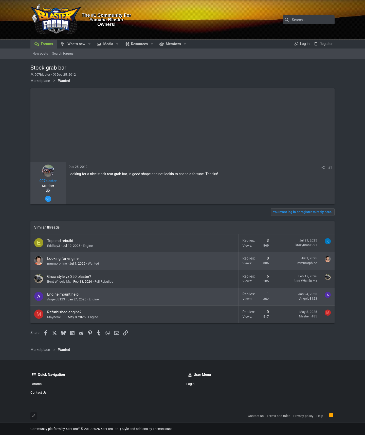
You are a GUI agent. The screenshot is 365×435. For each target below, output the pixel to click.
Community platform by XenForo (74, 429)
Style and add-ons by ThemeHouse (147, 429)
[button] (89, 44)
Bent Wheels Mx (59, 281)
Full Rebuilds (104, 281)
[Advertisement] (182, 123)
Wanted (93, 263)
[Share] (323, 167)
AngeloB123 (56, 299)
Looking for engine (63, 258)
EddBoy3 (53, 246)
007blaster (42, 74)
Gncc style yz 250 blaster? (69, 276)
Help (319, 416)
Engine (88, 246)
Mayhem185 (56, 317)
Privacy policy (303, 416)
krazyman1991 (306, 245)
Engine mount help (63, 294)
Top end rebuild (60, 240)
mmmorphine (57, 263)
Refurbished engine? (64, 312)
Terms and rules (278, 416)
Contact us (38, 392)
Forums (36, 384)
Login (190, 384)
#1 (330, 167)
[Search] (303, 19)
